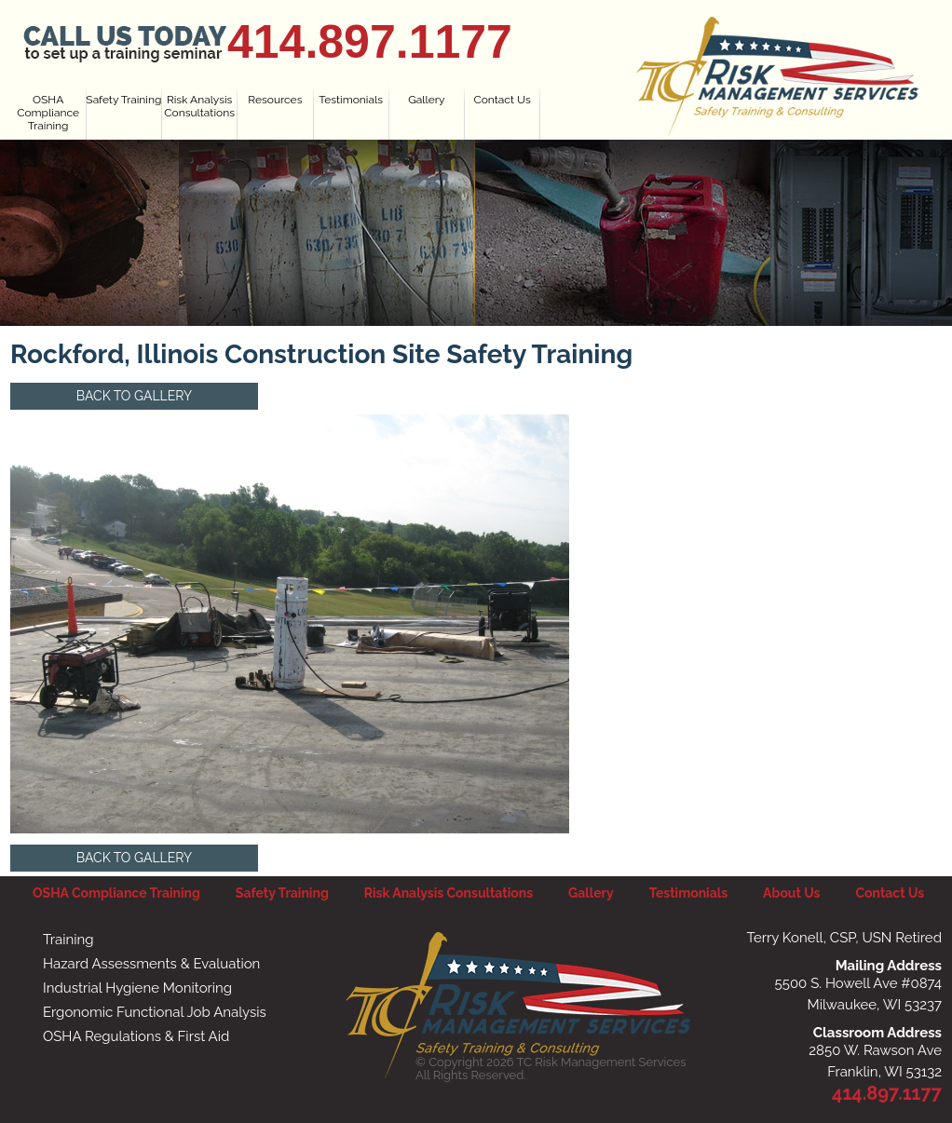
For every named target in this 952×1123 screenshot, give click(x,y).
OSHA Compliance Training (48, 112)
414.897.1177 (369, 42)
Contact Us (502, 99)
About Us (791, 893)
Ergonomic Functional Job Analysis (154, 1012)
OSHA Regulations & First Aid (136, 1036)
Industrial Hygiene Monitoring (137, 988)
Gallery (426, 99)
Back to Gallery (134, 395)
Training (68, 939)
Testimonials (351, 99)
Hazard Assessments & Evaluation (151, 963)
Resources (275, 99)
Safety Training (123, 99)
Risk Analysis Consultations (199, 106)
